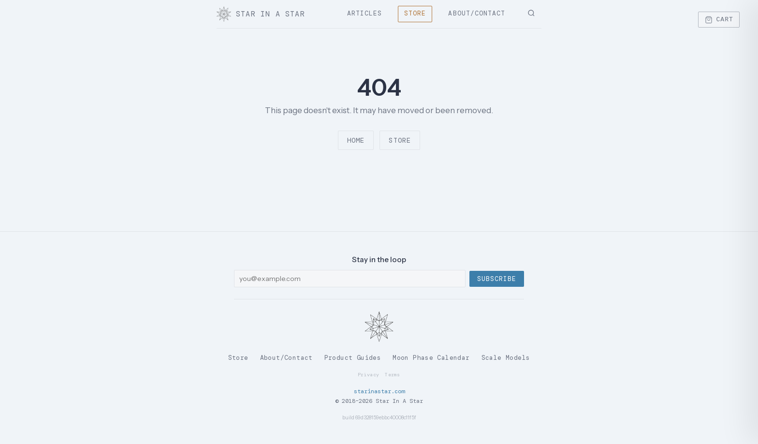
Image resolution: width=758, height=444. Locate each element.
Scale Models (505, 358)
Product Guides (352, 358)
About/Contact (476, 13)
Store (415, 13)
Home (355, 140)
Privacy (368, 374)
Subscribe (496, 279)
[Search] (531, 14)
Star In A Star (261, 14)
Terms (392, 374)
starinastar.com (379, 391)
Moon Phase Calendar (431, 358)
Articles (364, 13)
